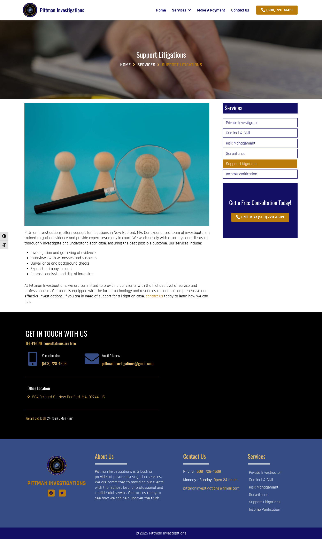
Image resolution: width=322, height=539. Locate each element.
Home (125, 65)
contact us (154, 296)
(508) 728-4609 (54, 363)
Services (146, 65)
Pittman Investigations (62, 10)
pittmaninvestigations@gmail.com (128, 363)
